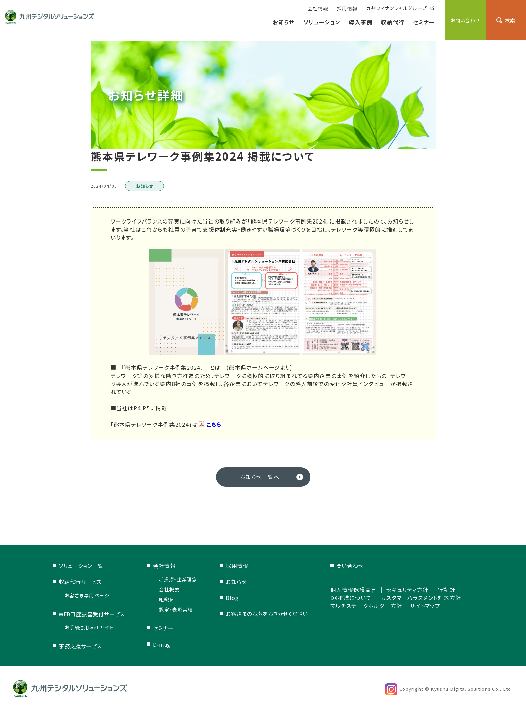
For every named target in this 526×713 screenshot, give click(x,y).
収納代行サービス (80, 581)
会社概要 (169, 589)
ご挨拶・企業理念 (178, 579)
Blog (232, 598)
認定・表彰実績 (176, 609)
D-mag (161, 644)
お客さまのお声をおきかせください (267, 614)
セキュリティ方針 (407, 590)
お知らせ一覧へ (259, 477)
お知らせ (284, 22)
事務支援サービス (80, 646)
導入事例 (360, 22)
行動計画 (449, 590)
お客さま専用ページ (87, 595)
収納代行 (392, 22)
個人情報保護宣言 (353, 590)
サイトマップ (425, 606)
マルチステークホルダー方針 (366, 606)
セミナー (424, 22)
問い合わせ (349, 566)
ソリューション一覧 (81, 566)
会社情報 (164, 566)
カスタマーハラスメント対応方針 (421, 598)
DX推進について (350, 598)
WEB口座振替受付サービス (92, 614)
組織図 (167, 599)
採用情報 (237, 566)
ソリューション (321, 22)
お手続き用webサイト (89, 627)
